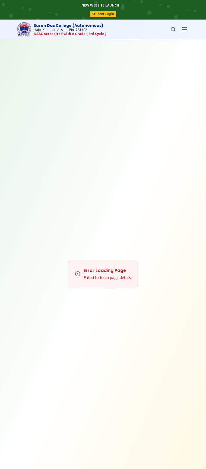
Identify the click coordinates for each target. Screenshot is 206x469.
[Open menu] (184, 29)
